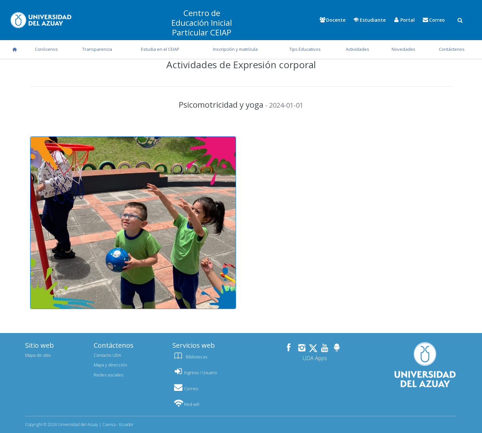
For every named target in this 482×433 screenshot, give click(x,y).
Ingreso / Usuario (194, 372)
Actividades (357, 49)
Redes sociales (108, 375)
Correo (185, 389)
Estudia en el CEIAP (160, 49)
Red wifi (185, 404)
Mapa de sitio (38, 355)
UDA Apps (315, 358)
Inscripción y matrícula (235, 49)
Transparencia (97, 49)
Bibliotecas (189, 356)
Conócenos (46, 49)
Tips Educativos (305, 49)
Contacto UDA (107, 355)
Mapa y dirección (110, 365)
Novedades (403, 49)
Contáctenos (452, 49)
